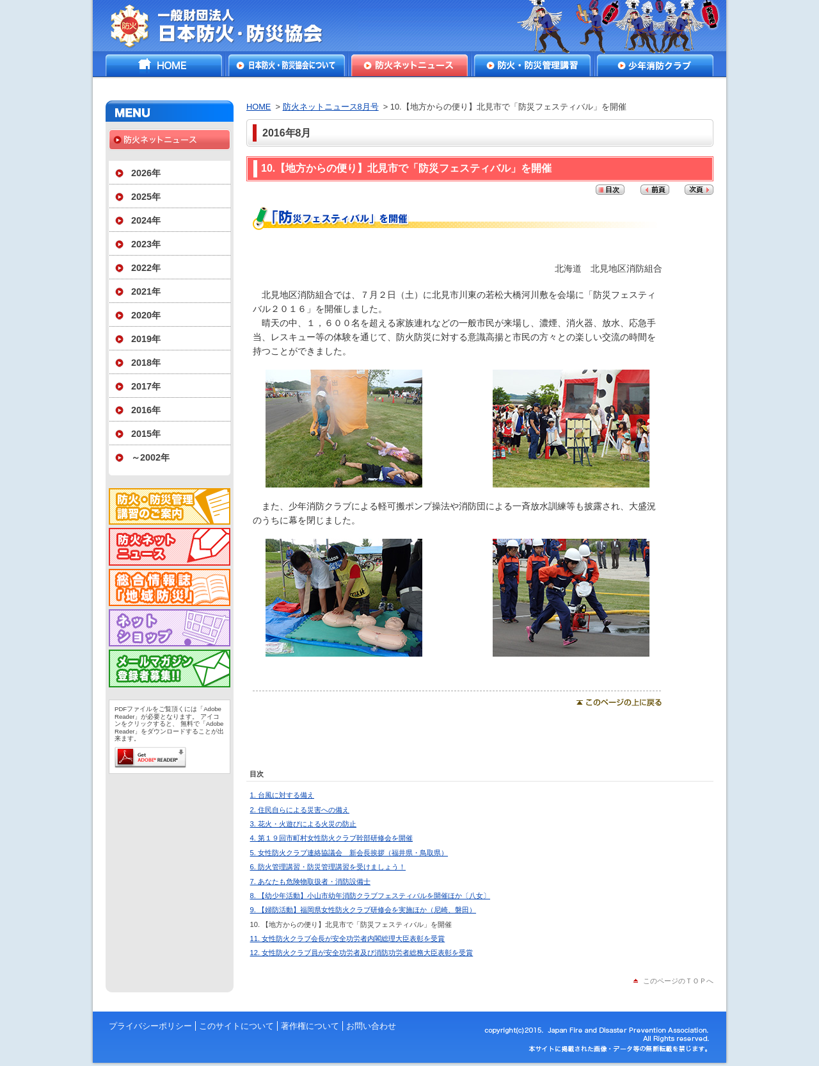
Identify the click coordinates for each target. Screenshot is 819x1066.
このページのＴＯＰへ (678, 981)
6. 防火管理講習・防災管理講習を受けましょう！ (328, 867)
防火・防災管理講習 (532, 65)
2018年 (146, 362)
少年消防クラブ (655, 65)
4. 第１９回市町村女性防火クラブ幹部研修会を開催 (331, 838)
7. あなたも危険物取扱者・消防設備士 (310, 881)
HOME (164, 65)
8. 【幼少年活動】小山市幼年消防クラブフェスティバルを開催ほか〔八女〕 (370, 895)
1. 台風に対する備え (282, 795)
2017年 (146, 386)
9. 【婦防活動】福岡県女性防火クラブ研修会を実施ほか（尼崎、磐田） (363, 910)
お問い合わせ (371, 1026)
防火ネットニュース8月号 (331, 106)
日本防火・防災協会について (286, 65)
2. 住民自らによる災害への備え (299, 810)
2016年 (146, 410)
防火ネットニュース (409, 65)
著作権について (310, 1026)
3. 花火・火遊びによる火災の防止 (303, 824)
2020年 (146, 315)
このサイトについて (236, 1026)
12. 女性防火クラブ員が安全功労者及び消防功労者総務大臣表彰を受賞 (361, 952)
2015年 (146, 434)
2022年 (146, 268)
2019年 (146, 339)
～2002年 (150, 457)
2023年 (146, 244)
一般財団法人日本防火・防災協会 (225, 25)
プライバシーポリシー (150, 1026)
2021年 (146, 291)
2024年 (146, 220)
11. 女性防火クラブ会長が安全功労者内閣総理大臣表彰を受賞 (347, 938)
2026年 (146, 173)
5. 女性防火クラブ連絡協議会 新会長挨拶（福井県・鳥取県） (349, 853)
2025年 (146, 197)
